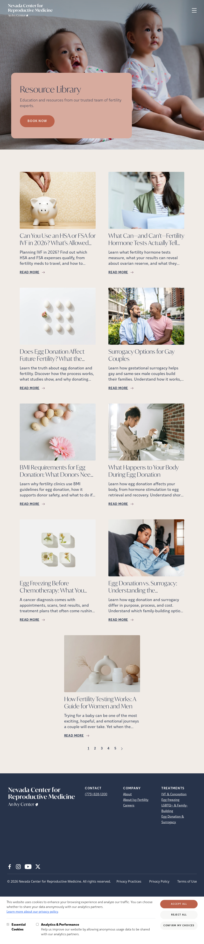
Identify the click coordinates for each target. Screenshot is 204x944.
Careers (128, 805)
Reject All (179, 915)
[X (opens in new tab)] (37, 866)
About (127, 794)
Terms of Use (187, 881)
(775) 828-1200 (96, 794)
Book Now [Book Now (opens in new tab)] (37, 121)
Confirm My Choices (178, 925)
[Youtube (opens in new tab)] (28, 866)
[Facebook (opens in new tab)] (9, 866)
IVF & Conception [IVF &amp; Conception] (173, 794)
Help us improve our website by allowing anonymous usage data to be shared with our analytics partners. (98, 929)
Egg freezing (170, 800)
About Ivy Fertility (135, 800)
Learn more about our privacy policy (32, 911)
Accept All (179, 904)
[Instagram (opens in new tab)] (18, 866)
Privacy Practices (129, 881)
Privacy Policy (159, 881)
